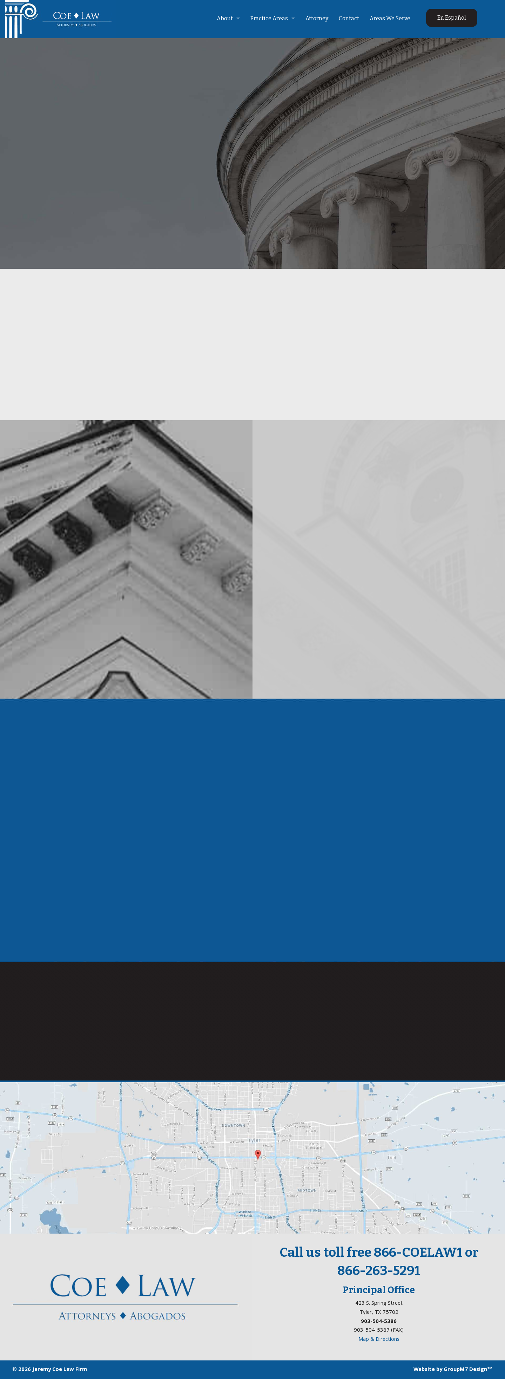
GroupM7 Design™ (468, 1369)
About (225, 18)
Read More (126, 347)
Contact (349, 18)
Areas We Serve (390, 18)
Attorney (316, 18)
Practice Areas (269, 18)
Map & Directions (378, 1339)
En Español (451, 17)
